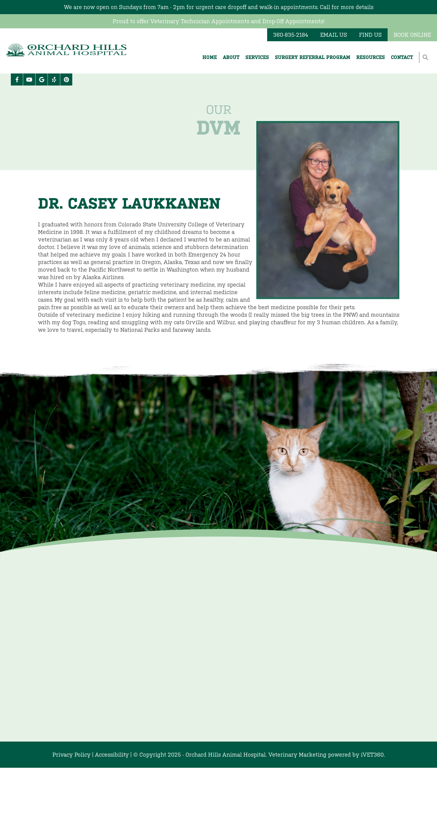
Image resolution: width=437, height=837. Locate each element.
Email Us (333, 35)
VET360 (372, 754)
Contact (402, 57)
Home (209, 57)
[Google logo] (42, 79)
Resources (370, 57)
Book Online (412, 35)
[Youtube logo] (29, 79)
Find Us (370, 35)
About (231, 57)
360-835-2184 (290, 35)
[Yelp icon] (54, 79)
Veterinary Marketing (297, 754)
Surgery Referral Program (312, 57)
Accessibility (112, 754)
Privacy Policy (71, 754)
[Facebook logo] (17, 79)
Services (257, 57)
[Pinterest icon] (66, 79)
